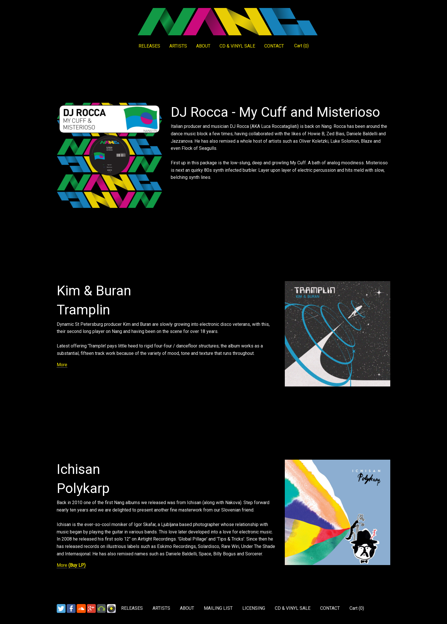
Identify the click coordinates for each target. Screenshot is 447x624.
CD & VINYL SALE (237, 46)
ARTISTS (178, 46)
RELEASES (149, 46)
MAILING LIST (218, 608)
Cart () (301, 46)
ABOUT (203, 46)
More (62, 364)
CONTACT (274, 46)
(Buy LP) (77, 565)
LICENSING (253, 608)
